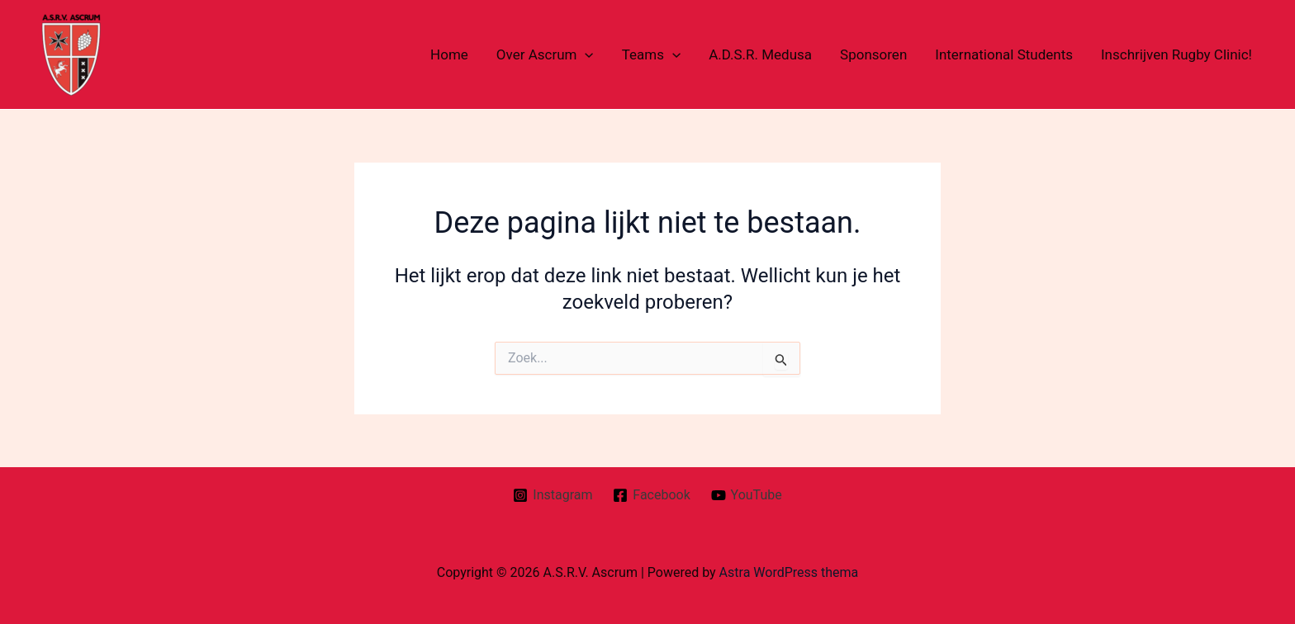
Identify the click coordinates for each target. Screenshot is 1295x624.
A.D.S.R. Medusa (760, 54)
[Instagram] (553, 495)
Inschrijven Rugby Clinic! (1176, 54)
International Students (1004, 54)
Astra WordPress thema (789, 572)
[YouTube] (746, 495)
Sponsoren (873, 54)
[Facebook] (651, 495)
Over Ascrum (545, 54)
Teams (651, 54)
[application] (584, 54)
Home (449, 54)
